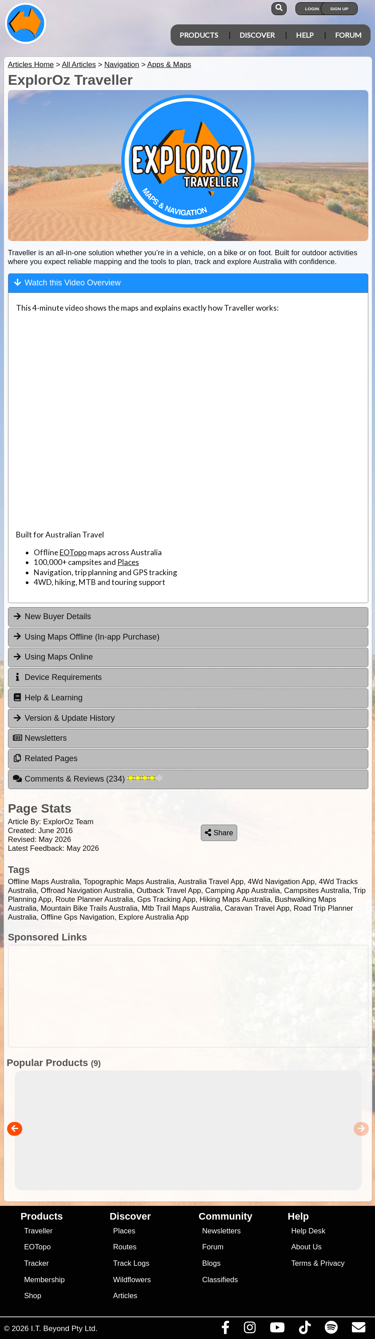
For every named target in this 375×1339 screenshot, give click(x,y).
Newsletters (221, 1231)
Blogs (211, 1263)
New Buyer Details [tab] (51, 616)
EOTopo (73, 552)
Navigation (122, 64)
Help (305, 35)
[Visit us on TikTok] (304, 1329)
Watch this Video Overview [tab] (66, 282)
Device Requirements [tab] (57, 677)
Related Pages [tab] (45, 758)
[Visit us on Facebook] (225, 1329)
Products (199, 35)
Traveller (38, 1231)
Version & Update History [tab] (63, 718)
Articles (125, 1296)
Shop (32, 1296)
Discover (257, 35)
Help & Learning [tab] (47, 697)
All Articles (79, 64)
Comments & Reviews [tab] (87, 778)
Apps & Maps (169, 64)
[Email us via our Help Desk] (358, 1329)
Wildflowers (132, 1280)
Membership (44, 1280)
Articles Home (31, 64)
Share (219, 833)
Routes (125, 1247)
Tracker (36, 1263)
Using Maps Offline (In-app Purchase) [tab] (86, 636)
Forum (348, 35)
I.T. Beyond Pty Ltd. (64, 1328)
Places (128, 562)
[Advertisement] (186, 996)
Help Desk (308, 1231)
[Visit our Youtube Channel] (277, 1329)
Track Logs (131, 1263)
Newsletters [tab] (39, 738)
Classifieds (220, 1280)
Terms (301, 1263)
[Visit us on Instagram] (249, 1329)
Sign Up (339, 8)
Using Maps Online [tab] (52, 656)
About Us (306, 1247)
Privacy (332, 1263)
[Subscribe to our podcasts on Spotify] (331, 1329)
